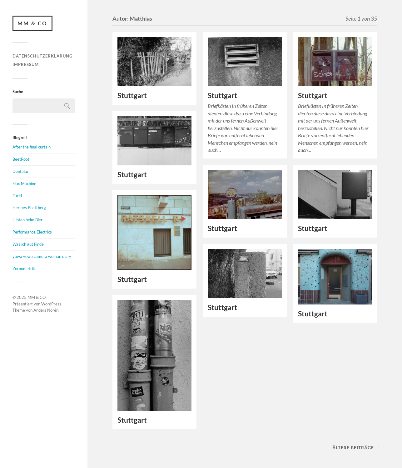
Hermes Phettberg (29, 207)
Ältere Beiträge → (356, 447)
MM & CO (32, 23)
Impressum (25, 64)
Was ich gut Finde (28, 244)
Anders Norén (45, 310)
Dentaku (20, 171)
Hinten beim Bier (27, 219)
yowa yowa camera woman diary (41, 256)
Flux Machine (24, 183)
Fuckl (17, 195)
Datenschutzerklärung (42, 55)
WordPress (51, 303)
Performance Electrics (32, 231)
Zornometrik (23, 268)
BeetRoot (20, 159)
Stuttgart (132, 95)
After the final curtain (31, 146)
